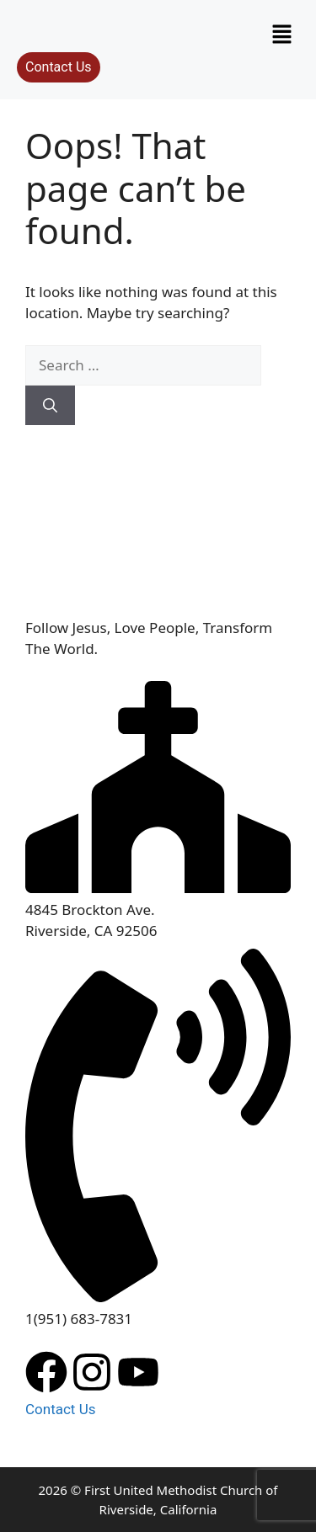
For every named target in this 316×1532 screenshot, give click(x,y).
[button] (282, 34)
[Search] (50, 406)
